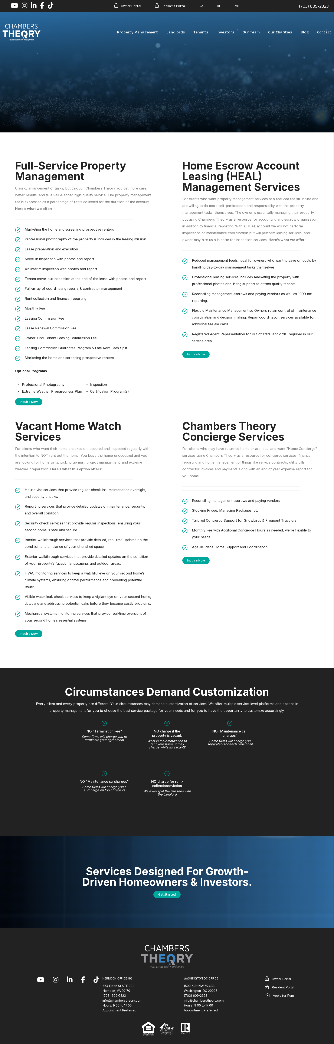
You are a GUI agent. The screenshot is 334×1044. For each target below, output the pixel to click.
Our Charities (280, 32)
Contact (324, 32)
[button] (14, 6)
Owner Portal (127, 5)
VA (201, 6)
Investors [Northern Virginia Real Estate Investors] (225, 32)
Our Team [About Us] (251, 32)
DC (219, 6)
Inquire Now (29, 402)
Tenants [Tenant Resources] (200, 32)
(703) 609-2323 (314, 6)
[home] (21, 32)
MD (237, 6)
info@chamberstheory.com (122, 1000)
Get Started (167, 894)
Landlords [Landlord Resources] (176, 32)
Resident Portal (170, 5)
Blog (305, 32)
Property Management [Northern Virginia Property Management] (137, 32)
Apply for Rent (279, 996)
